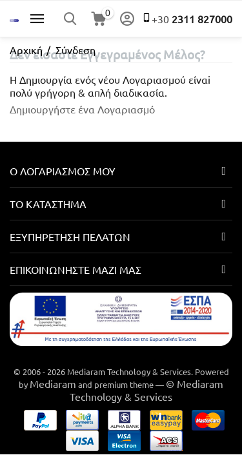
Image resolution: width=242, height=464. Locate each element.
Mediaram (53, 383)
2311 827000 (192, 18)
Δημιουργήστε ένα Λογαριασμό (82, 108)
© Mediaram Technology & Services (146, 390)
